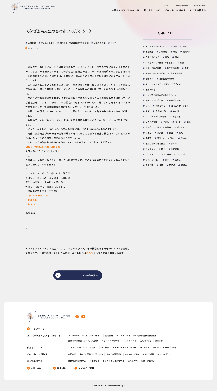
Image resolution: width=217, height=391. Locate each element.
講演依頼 (159, 340)
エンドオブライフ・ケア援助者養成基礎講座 (136, 335)
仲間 (161, 165)
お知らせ (72, 354)
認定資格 (109, 335)
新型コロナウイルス (166, 138)
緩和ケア (149, 78)
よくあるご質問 (86, 368)
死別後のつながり (167, 78)
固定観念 (175, 149)
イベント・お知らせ (175, 10)
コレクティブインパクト (156, 116)
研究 (147, 105)
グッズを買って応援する (113, 361)
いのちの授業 (151, 122)
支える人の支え (152, 57)
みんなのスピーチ (161, 347)
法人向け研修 (146, 340)
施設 (185, 46)
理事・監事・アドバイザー (124, 347)
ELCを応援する (198, 10)
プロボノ (149, 154)
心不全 (148, 132)
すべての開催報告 (114, 354)
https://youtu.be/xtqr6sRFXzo (43, 146)
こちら (89, 253)
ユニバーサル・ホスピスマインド (122, 10)
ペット (178, 122)
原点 (177, 57)
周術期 (172, 165)
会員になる (94, 361)
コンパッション (152, 159)
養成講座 (149, 51)
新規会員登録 (182, 5)
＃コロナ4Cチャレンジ (37, 195)
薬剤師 (160, 132)
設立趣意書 (145, 347)
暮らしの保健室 (164, 127)
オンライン (150, 149)
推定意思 (181, 127)
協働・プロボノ (148, 361)
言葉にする (160, 105)
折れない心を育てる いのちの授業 (83, 340)
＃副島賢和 (31, 200)
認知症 (148, 127)
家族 (167, 57)
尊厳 (186, 68)
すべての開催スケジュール (91, 354)
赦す (167, 159)
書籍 (174, 347)
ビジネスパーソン (167, 154)
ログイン (166, 5)
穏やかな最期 (173, 68)
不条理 (148, 138)
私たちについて (152, 10)
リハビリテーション (177, 100)
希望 (147, 111)
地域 (175, 51)
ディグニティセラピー (155, 73)
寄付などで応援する (77, 361)
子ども (166, 122)
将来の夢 (149, 165)
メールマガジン (164, 354)
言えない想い (161, 111)
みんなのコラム (132, 354)
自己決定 (176, 116)
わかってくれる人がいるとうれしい (161, 95)
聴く (163, 149)
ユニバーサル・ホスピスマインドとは (85, 335)
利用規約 (61, 368)
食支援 (176, 111)
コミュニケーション (179, 105)
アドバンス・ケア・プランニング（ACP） (164, 84)
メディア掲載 (148, 354)
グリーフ (175, 143)
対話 (183, 154)
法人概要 (105, 347)
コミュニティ (130, 340)
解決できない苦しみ (154, 100)
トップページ (38, 328)
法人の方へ (133, 361)
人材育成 (163, 51)
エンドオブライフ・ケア (156, 46)
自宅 (175, 46)
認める (178, 159)
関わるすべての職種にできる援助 (160, 62)
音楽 (181, 132)
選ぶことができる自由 (155, 143)
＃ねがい (30, 204)
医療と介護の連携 (153, 68)
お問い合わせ (200, 5)
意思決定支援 (176, 73)
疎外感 (184, 138)
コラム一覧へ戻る (88, 275)
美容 (189, 122)
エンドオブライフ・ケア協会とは (83, 347)
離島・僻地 (150, 89)
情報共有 (187, 51)
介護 (182, 62)
